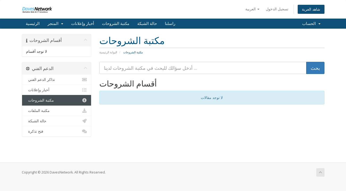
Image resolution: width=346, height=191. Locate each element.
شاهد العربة (311, 9)
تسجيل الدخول (277, 8)
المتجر (55, 23)
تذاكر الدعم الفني (56, 79)
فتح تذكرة (56, 131)
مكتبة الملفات (56, 110)
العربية (252, 8)
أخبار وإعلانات (82, 23)
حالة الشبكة (147, 23)
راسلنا (170, 23)
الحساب (311, 23)
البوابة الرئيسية (108, 52)
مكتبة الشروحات (115, 23)
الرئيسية (33, 23)
